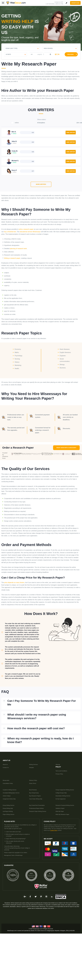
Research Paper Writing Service (37, 811)
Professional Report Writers (36, 808)
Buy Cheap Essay (34, 793)
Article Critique (7, 796)
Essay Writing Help (8, 808)
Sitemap (58, 764)
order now (75, 3)
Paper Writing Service (8, 814)
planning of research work (18, 248)
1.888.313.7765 (59, 4)
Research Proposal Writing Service (65, 805)
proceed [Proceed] (72, 54)
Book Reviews (33, 789)
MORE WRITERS (41, 184)
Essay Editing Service (8, 805)
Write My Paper (60, 811)
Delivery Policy (33, 780)
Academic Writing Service (9, 789)
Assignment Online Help (9, 799)
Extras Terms (32, 783)
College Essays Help (61, 793)
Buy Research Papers (35, 796)
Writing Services (33, 764)
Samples (31, 767)
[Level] (60, 48)
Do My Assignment (60, 799)
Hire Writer (70, 132)
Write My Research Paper (62, 814)
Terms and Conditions (61, 771)
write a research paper (26, 229)
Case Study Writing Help (35, 799)
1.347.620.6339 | (50, 4)
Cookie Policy (53, 830)
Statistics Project (60, 808)
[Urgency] (15, 54)
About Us (5, 764)
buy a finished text (10, 231)
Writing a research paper (12, 258)
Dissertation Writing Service (63, 796)
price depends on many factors (14, 582)
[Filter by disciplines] (48, 123)
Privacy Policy (59, 774)
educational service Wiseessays (30, 231)
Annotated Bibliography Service (11, 793)
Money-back (6, 780)
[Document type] (22, 48)
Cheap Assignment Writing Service (65, 789)
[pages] (43, 54)
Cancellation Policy (8, 783)
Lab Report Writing (8, 811)
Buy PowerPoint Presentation (37, 805)
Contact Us (6, 767)
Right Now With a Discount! (66, 447)
